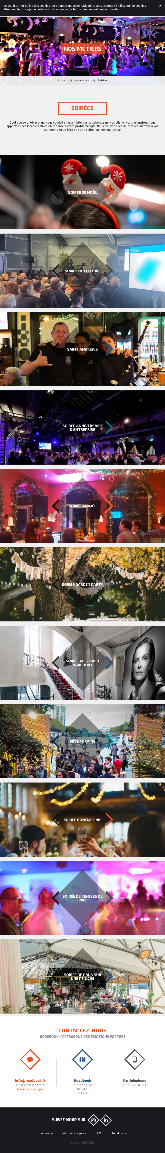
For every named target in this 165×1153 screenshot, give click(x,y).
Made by (83, 1143)
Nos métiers (82, 80)
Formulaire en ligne (30, 1089)
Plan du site (118, 1133)
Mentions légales (74, 1133)
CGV (98, 1133)
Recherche (46, 1133)
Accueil (62, 80)
